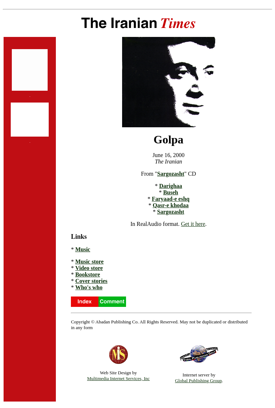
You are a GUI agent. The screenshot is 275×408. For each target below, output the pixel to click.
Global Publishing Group (198, 380)
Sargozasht (170, 174)
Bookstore (87, 274)
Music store (89, 261)
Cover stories (91, 281)
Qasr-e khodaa (170, 205)
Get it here (193, 224)
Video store (89, 268)
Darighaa (170, 186)
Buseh (170, 192)
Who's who (88, 287)
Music (82, 249)
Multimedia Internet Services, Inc (118, 378)
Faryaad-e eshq (170, 199)
